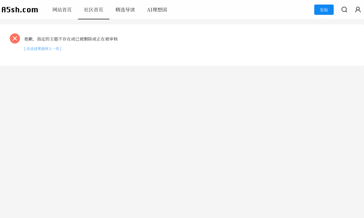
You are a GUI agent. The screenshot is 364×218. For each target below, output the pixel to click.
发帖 (324, 10)
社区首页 (93, 9)
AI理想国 (157, 9)
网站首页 (62, 9)
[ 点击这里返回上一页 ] (42, 48)
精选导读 (125, 9)
